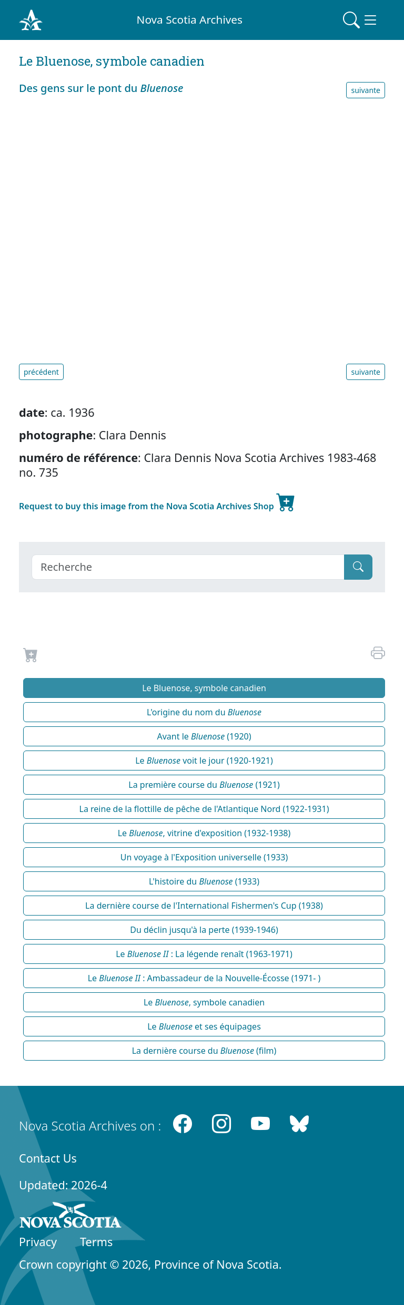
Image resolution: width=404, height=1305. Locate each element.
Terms (96, 1241)
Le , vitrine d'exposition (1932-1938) (204, 833)
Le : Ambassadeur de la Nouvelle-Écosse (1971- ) (204, 978)
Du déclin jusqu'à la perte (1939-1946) (204, 930)
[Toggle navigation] (361, 20)
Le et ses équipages (204, 1026)
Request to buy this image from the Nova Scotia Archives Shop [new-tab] (157, 502)
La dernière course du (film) (204, 1050)
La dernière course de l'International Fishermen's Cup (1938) (204, 905)
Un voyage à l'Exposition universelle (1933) (204, 857)
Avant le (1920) (204, 736)
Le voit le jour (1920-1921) (204, 760)
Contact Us (48, 1158)
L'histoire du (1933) (204, 881)
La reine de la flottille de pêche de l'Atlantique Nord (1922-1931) (204, 809)
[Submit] (358, 567)
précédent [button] (41, 372)
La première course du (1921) (203, 784)
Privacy (38, 1241)
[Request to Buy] (30, 657)
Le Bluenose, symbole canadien (204, 688)
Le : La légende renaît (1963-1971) (204, 954)
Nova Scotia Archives (190, 19)
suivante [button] (365, 90)
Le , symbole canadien (204, 1002)
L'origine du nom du (204, 712)
